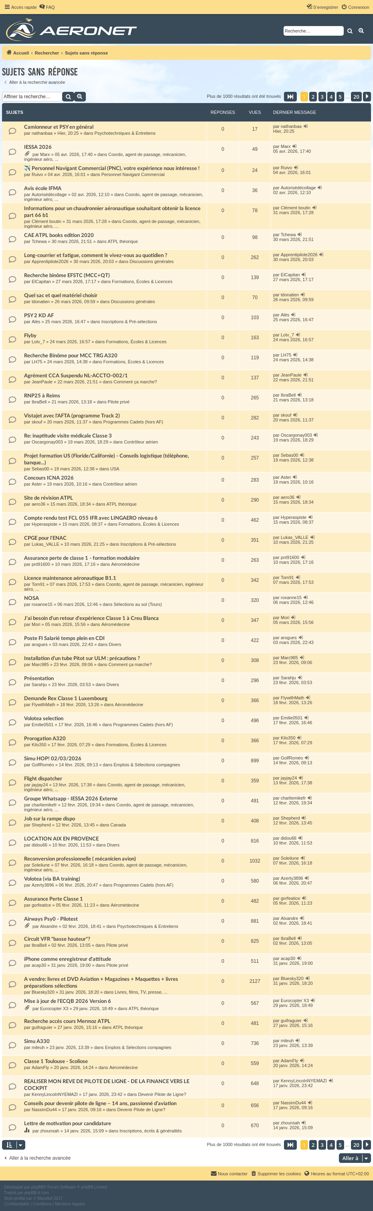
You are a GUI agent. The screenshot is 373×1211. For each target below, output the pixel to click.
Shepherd (41, 824)
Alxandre (48, 926)
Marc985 (40, 664)
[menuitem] (47, 7)
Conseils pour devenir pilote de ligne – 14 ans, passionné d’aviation (100, 1103)
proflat (19, 1198)
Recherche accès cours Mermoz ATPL (67, 1021)
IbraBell (39, 401)
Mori (36, 624)
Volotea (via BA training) (52, 879)
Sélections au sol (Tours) (138, 604)
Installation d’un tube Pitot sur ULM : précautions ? (82, 658)
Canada (118, 824)
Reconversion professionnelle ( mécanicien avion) (80, 859)
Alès (36, 321)
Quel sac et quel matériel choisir (60, 295)
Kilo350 (39, 744)
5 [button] (340, 96)
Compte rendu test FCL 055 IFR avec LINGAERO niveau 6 (91, 518)
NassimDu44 (44, 1109)
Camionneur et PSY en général (58, 127)
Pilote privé (119, 401)
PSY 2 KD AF (39, 315)
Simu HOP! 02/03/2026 (52, 758)
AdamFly (40, 1067)
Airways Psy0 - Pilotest (51, 919)
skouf (37, 421)
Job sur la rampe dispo (49, 819)
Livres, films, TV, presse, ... (141, 992)
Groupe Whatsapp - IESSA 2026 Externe (71, 799)
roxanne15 (42, 604)
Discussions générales (152, 261)
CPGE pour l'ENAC (45, 538)
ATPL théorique (123, 241)
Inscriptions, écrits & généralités (151, 1130)
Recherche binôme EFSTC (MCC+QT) (67, 275)
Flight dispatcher (43, 779)
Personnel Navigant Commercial (133, 174)
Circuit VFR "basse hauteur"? (57, 939)
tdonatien (41, 301)
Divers (115, 644)
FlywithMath (43, 704)
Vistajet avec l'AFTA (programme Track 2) (72, 416)
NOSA (31, 598)
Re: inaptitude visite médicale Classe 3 (68, 436)
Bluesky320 (43, 992)
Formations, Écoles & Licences (142, 281)
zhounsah (49, 1130)
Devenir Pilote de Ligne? (162, 1094)
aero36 (38, 504)
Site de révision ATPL (48, 498)
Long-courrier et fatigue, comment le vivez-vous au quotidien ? (95, 255)
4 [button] (331, 96)
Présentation (39, 678)
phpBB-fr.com (36, 1193)
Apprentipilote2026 (50, 261)
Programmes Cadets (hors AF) (133, 421)
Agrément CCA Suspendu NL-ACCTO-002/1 (76, 376)
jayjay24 (40, 784)
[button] (290, 96)
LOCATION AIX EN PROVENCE (61, 839)
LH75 (37, 361)
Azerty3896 (43, 885)
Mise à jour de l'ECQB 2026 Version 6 (67, 1001)
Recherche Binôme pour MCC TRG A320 (71, 355)
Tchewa (39, 241)
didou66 (39, 844)
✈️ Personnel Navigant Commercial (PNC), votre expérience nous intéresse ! (112, 168)
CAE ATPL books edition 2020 (59, 235)
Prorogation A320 (45, 738)
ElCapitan (41, 281)
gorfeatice (41, 905)
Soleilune (41, 865)
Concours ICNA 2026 (49, 478)
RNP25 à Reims (42, 396)
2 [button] (313, 96)
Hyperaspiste (44, 524)
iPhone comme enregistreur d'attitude (67, 959)
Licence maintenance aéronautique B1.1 (70, 578)
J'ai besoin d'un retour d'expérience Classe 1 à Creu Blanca (91, 618)
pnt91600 (41, 564)
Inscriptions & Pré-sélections (129, 321)
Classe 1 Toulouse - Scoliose (56, 1061)
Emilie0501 (42, 724)
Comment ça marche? (135, 381)
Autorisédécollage (49, 194)
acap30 (39, 965)
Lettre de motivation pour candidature (67, 1123)
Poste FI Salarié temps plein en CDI (64, 638)
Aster (37, 484)
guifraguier (42, 1027)
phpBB (37, 1187)
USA (115, 468)
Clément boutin (46, 221)
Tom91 (38, 584)
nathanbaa (42, 133)
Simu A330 (37, 1041)
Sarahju (39, 684)
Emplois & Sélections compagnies (147, 764)
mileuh (38, 1047)
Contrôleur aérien (141, 441)
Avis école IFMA (42, 188)
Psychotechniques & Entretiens (125, 133)
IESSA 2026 (38, 147)
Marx (45, 154)
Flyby (30, 335)
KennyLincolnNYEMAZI (55, 1094)
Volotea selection (43, 718)
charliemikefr (44, 804)
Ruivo (37, 174)
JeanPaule (42, 381)
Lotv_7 (38, 341)
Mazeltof (45, 1198)
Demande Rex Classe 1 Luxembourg (65, 698)
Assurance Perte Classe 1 (53, 899)
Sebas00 (40, 468)
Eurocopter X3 (54, 1008)
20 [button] (356, 96)
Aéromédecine (125, 564)
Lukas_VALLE (45, 544)
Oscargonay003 (47, 441)
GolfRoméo (43, 764)
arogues (40, 644)
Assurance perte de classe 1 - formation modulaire (82, 558)
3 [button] (322, 96)
